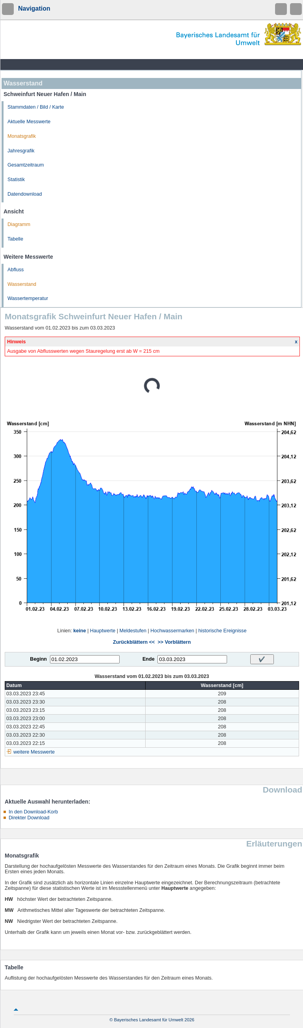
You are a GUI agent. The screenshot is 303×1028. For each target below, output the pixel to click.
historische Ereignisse (222, 630)
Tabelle (15, 239)
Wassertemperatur (27, 298)
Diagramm (18, 224)
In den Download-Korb (33, 812)
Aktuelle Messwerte (28, 121)
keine (79, 630)
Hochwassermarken (172, 630)
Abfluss (15, 269)
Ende (148, 659)
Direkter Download (29, 818)
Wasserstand (21, 284)
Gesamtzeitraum (25, 165)
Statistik (16, 179)
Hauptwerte (102, 630)
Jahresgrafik (21, 151)
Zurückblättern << (134, 642)
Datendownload (24, 194)
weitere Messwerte (34, 752)
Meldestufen (132, 630)
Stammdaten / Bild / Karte (35, 107)
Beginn (38, 659)
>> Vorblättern (173, 642)
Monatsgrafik (21, 136)
